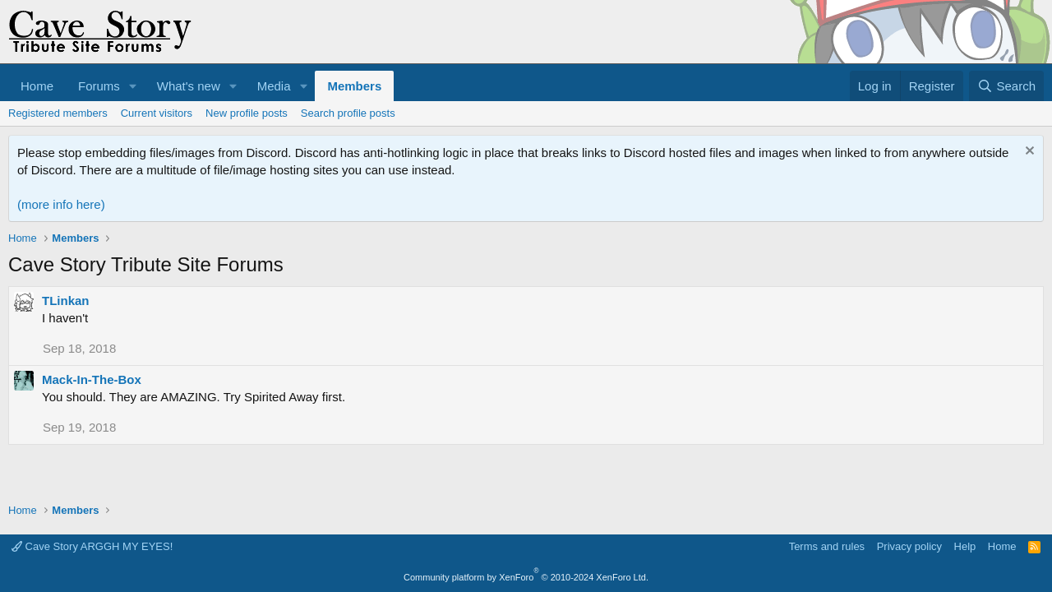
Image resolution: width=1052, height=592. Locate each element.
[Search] (1006, 86)
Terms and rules (827, 546)
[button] (133, 86)
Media (274, 86)
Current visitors (156, 113)
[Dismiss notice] (1028, 152)
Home (37, 86)
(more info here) (61, 204)
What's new (188, 86)
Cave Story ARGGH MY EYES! (92, 546)
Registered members (58, 113)
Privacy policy (909, 546)
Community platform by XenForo (526, 577)
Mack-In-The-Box (91, 379)
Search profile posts (348, 113)
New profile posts (246, 113)
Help (965, 546)
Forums (99, 86)
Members (354, 86)
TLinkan (66, 301)
